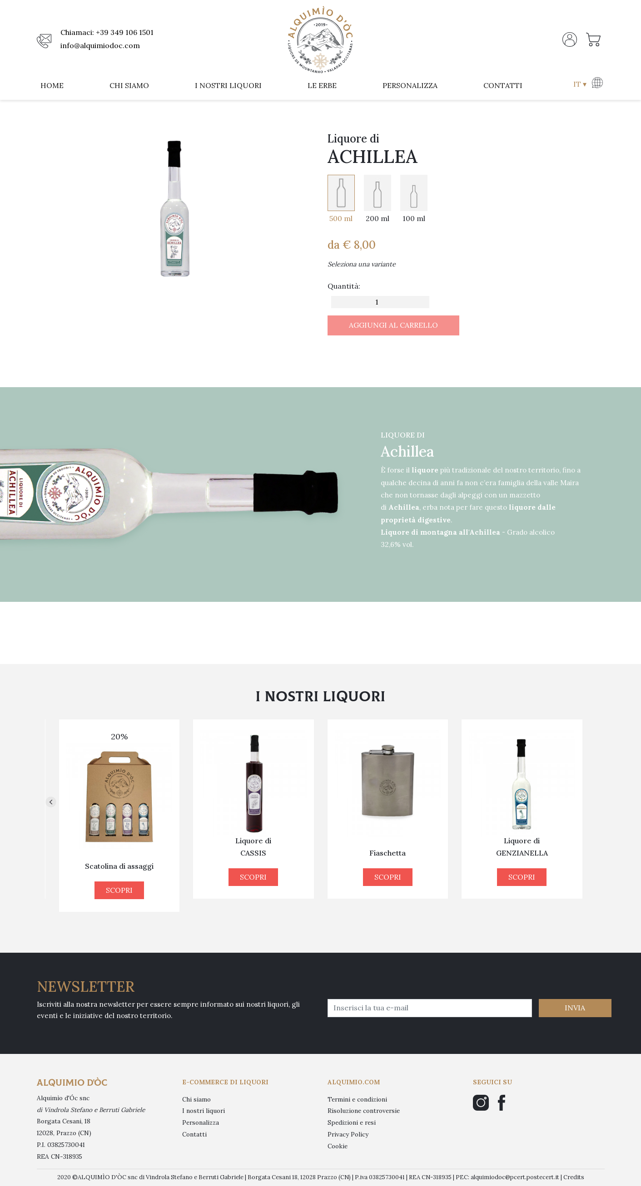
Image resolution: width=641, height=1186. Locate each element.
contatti (502, 85)
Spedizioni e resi (352, 1122)
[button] (587, 86)
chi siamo (129, 85)
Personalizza (200, 1122)
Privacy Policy (348, 1134)
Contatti (194, 1134)
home (52, 85)
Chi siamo (196, 1099)
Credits (573, 1177)
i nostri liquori (228, 85)
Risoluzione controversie (364, 1111)
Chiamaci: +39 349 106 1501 (107, 32)
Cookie (338, 1146)
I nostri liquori (203, 1111)
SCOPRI (119, 876)
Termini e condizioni (357, 1099)
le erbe (322, 85)
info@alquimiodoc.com (100, 45)
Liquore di (119, 846)
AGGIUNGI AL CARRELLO (393, 325)
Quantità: (344, 285)
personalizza (410, 85)
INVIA (575, 1007)
